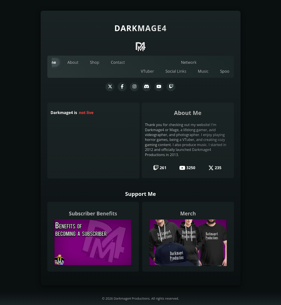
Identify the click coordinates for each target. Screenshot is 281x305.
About (73, 62)
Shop (94, 62)
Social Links (175, 71)
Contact (118, 62)
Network (189, 62)
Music (203, 71)
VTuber (147, 71)
